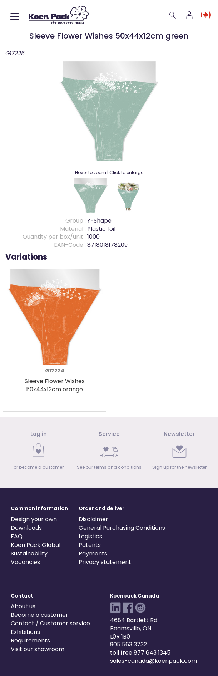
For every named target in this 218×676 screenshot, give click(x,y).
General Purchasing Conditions (122, 528)
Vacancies (25, 562)
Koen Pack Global (35, 545)
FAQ (17, 536)
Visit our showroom (37, 649)
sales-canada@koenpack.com (153, 661)
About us (23, 606)
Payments (93, 553)
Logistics (90, 536)
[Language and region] (206, 15)
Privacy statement (105, 562)
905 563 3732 (128, 644)
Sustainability (29, 553)
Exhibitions (25, 632)
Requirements (30, 640)
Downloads (26, 528)
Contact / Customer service (50, 623)
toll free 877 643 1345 (140, 653)
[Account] (189, 15)
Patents (90, 545)
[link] (39, 452)
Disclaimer (93, 519)
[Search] (173, 15)
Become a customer (39, 615)
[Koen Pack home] (59, 15)
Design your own (34, 519)
